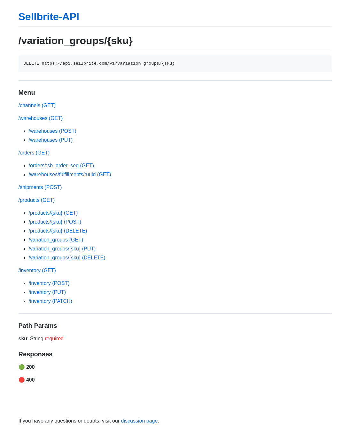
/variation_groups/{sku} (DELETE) (67, 257)
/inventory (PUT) (47, 292)
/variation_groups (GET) (56, 239)
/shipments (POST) (40, 187)
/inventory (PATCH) (50, 301)
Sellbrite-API (49, 16)
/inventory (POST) (49, 283)
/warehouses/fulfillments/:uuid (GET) (70, 174)
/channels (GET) (37, 105)
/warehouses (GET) (41, 118)
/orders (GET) (34, 152)
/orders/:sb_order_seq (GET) (61, 165)
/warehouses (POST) (52, 131)
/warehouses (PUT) (51, 140)
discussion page (139, 420)
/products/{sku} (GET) (53, 213)
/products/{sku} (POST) (55, 222)
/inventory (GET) (37, 270)
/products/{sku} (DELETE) (58, 230)
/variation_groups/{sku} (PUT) (62, 248)
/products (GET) (37, 200)
